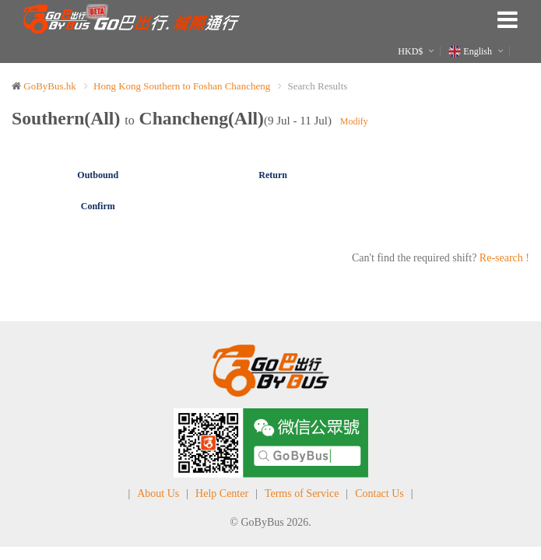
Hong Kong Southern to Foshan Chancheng (181, 86)
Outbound (97, 175)
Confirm (98, 206)
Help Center (221, 493)
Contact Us (379, 493)
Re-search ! (504, 258)
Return (272, 175)
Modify (354, 121)
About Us (158, 493)
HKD (410, 51)
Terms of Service (302, 493)
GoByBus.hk (49, 86)
